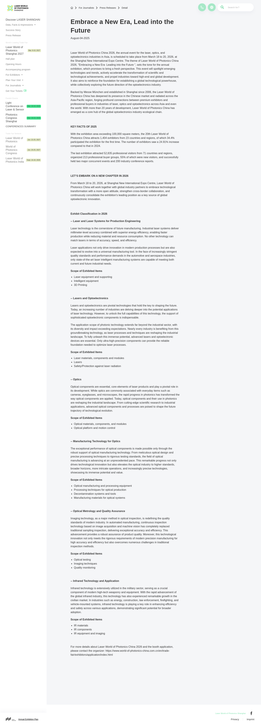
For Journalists (84, 7)
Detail (123, 7)
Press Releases (106, 7)
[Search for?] (236, 7)
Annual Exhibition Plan (28, 719)
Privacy (235, 719)
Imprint (250, 719)
